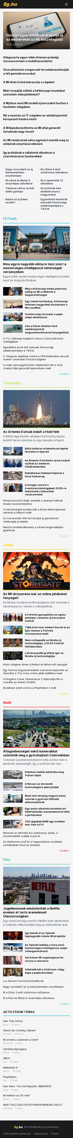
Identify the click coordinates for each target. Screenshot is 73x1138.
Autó (7, 702)
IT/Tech (10, 219)
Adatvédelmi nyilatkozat (17, 1133)
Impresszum (41, 1133)
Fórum (54, 1133)
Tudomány (12, 383)
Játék (8, 545)
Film (6, 860)
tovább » (65, 374)
